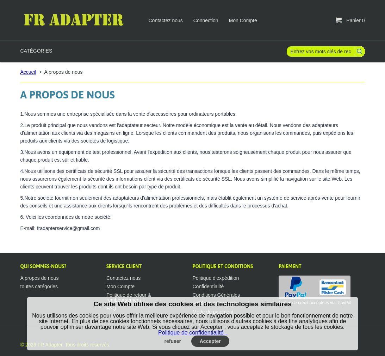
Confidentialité (208, 286)
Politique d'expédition (216, 278)
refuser (172, 341)
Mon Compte (243, 20)
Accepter (210, 341)
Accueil (28, 72)
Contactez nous (166, 20)
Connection (205, 20)
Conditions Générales (216, 294)
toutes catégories (39, 286)
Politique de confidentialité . (192, 333)
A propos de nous (39, 278)
